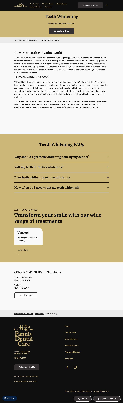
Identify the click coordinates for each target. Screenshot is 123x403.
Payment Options (36, 7)
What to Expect (61, 4)
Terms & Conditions (84, 391)
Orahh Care (104, 391)
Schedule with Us (90, 5)
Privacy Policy (70, 391)
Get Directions (25, 295)
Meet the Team (47, 4)
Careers (96, 391)
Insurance (48, 7)
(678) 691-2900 (53, 40)
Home (67, 326)
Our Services (34, 4)
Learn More (23, 250)
